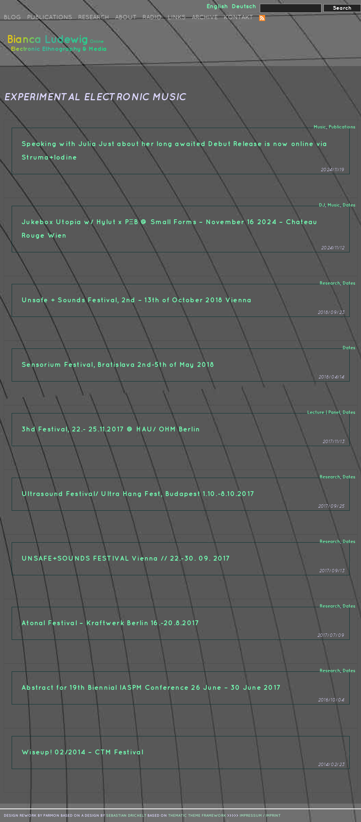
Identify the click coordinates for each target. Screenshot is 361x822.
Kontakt (238, 17)
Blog (12, 17)
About (126, 17)
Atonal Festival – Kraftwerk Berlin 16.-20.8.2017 (110, 623)
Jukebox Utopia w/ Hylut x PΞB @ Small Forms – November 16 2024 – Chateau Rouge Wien (169, 229)
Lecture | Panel (323, 412)
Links (177, 17)
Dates (349, 205)
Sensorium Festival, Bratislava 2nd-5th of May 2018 (117, 365)
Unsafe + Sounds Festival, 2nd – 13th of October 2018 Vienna (136, 300)
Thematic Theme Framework (197, 815)
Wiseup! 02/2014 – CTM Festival (82, 752)
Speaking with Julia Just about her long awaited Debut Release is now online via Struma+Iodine (174, 151)
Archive (205, 17)
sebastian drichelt (126, 815)
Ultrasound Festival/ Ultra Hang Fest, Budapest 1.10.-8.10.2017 (138, 494)
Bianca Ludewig (58, 46)
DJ (322, 205)
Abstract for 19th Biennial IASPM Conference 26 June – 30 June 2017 (151, 688)
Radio (152, 17)
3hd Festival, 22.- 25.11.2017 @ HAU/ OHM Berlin (110, 429)
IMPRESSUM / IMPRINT (260, 815)
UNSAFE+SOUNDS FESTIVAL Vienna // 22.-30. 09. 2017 (126, 558)
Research (93, 17)
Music (320, 127)
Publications (49, 17)
